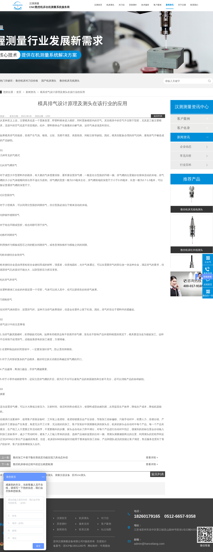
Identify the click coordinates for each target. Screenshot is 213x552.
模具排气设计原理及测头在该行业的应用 (62, 92)
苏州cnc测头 (79, 475)
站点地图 (106, 529)
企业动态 (185, 146)
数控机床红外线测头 (192, 251)
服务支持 (84, 523)
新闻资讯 (170, 5)
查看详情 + (152, 457)
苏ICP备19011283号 (74, 545)
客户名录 (183, 128)
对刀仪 (122, 5)
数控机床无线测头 (70, 80)
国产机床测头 (48, 80)
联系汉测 (84, 529)
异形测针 (133, 5)
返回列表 (158, 116)
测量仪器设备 (62, 475)
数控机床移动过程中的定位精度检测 (33, 464)
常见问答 (185, 155)
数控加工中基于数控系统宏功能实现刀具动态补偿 (40, 457)
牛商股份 (105, 545)
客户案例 (157, 5)
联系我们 (194, 5)
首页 (19, 92)
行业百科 (185, 164)
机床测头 (110, 5)
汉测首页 (98, 5)
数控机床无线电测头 (192, 210)
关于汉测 (182, 5)
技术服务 (145, 5)
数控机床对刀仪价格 (27, 80)
